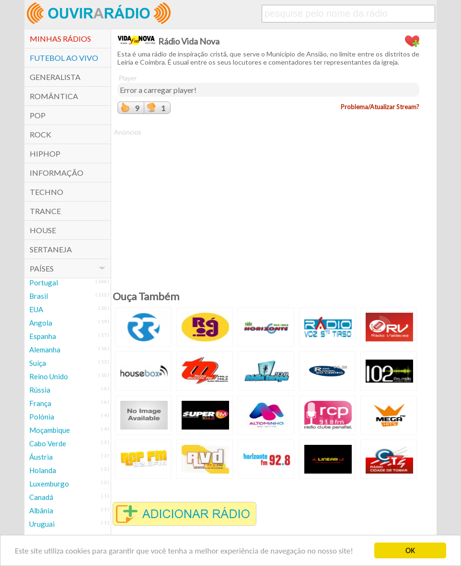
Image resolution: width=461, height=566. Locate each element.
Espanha (42, 336)
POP (38, 115)
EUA (36, 309)
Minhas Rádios (60, 38)
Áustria (41, 457)
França (40, 403)
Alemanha (44, 349)
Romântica (54, 96)
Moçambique (49, 430)
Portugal (43, 282)
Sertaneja (51, 249)
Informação (56, 172)
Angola (40, 322)
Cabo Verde (47, 443)
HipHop (45, 153)
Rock (40, 134)
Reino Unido (48, 376)
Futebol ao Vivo (64, 57)
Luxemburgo (49, 483)
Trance (45, 210)
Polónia (41, 416)
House (43, 230)
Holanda (42, 470)
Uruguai (42, 524)
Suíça (37, 363)
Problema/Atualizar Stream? (380, 107)
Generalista (55, 76)
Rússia (39, 389)
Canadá (41, 497)
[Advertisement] (268, 204)
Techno (46, 191)
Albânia (41, 510)
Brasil (38, 296)
